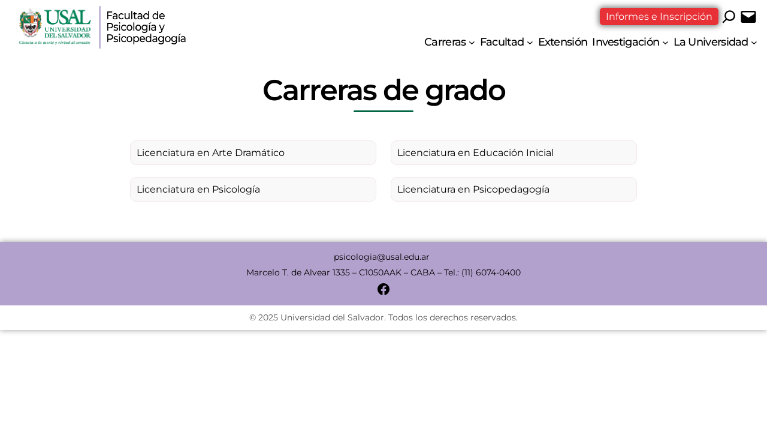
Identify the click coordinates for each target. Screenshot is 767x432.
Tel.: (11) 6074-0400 (482, 272)
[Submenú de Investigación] (665, 42)
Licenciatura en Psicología (198, 189)
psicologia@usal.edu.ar (383, 256)
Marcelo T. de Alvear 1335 (298, 272)
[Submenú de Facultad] (530, 42)
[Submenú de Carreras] (472, 42)
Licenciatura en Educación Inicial (475, 152)
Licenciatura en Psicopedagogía (473, 189)
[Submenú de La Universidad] (754, 42)
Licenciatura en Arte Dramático (211, 152)
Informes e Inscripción (659, 16)
